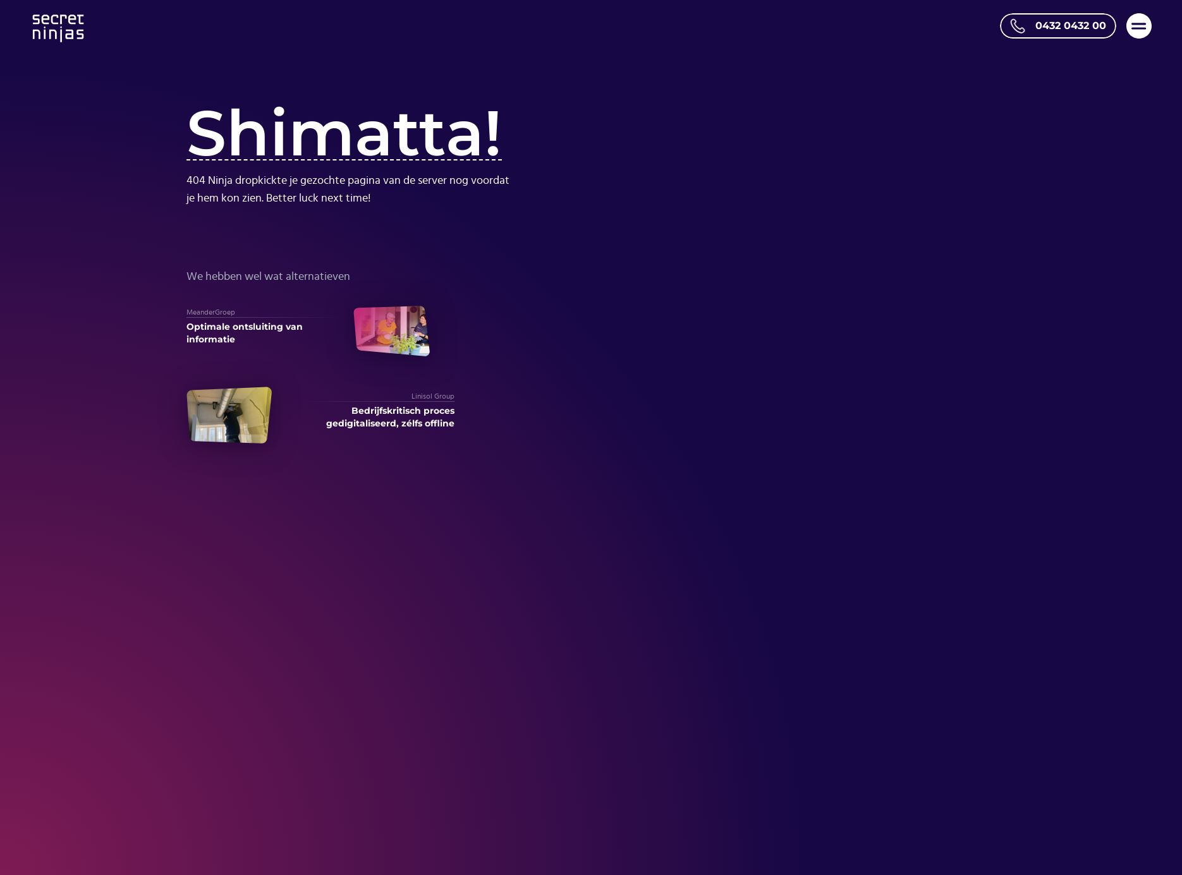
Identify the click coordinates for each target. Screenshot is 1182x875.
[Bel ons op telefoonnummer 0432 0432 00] (1058, 26)
